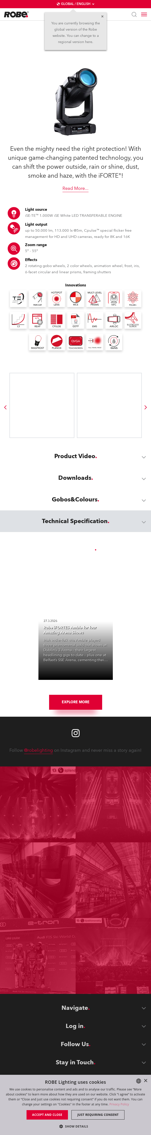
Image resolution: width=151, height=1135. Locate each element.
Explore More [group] (76, 702)
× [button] (145, 1081)
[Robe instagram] (76, 733)
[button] (75, 1126)
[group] (5, 407)
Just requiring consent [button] (98, 1115)
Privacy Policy (119, 1104)
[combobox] (138, 1081)
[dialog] (75, 1105)
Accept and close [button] (47, 1115)
